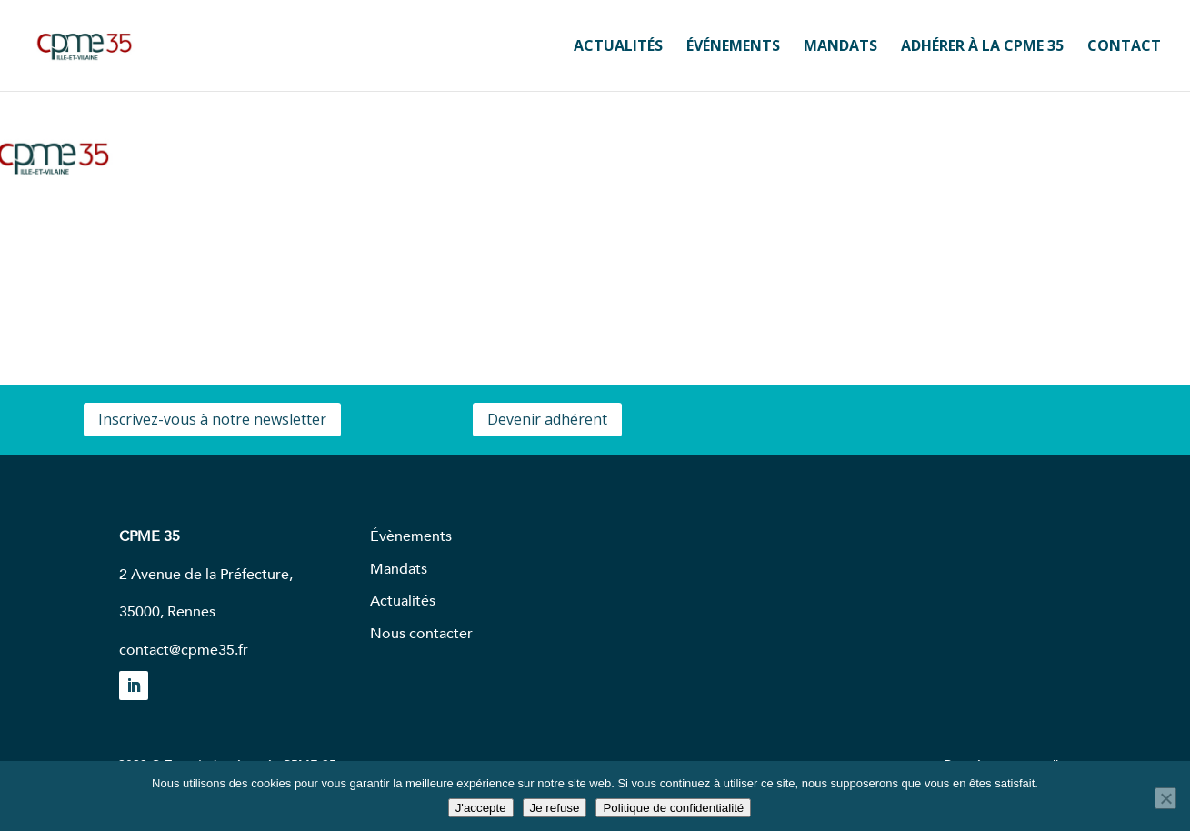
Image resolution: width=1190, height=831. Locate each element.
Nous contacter (421, 634)
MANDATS (840, 47)
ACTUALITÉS (618, 47)
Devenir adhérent (547, 419)
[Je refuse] (1165, 798)
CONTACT (1124, 47)
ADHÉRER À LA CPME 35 (982, 47)
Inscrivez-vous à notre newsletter (212, 419)
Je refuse (555, 808)
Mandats (398, 569)
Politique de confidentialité (673, 808)
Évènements (411, 536)
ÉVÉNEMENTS (733, 47)
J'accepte (480, 808)
